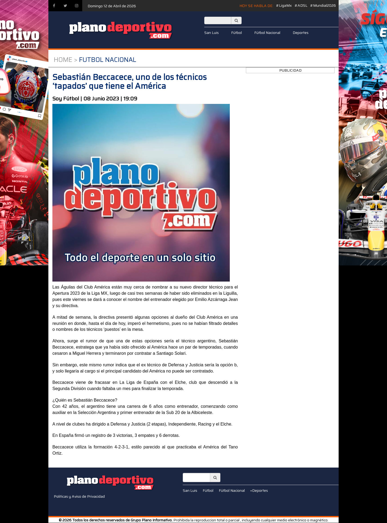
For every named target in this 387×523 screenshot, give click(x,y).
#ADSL (301, 5)
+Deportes (259, 490)
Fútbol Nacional (267, 32)
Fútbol (236, 32)
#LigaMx (284, 5)
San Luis (211, 32)
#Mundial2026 (323, 5)
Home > (65, 60)
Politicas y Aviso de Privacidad (79, 496)
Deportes (301, 32)
